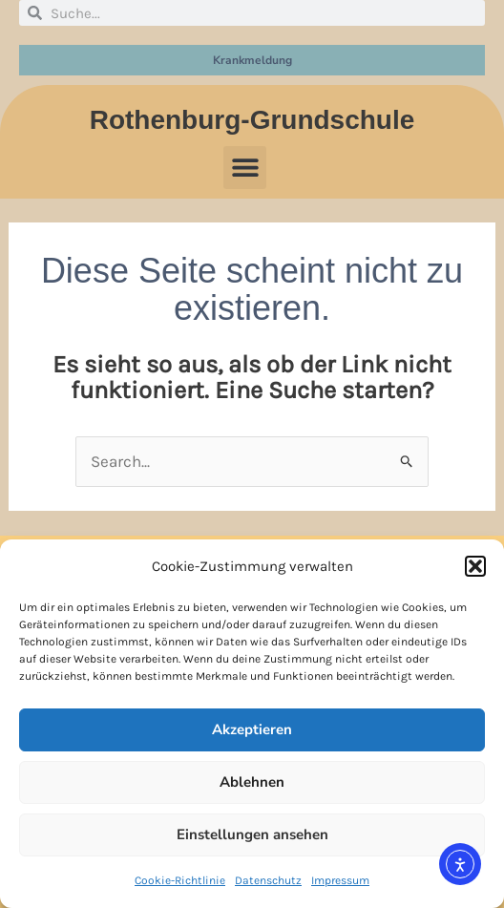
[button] (475, 566)
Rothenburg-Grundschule (252, 120)
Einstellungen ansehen (252, 834)
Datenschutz (268, 880)
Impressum (340, 880)
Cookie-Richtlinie (180, 880)
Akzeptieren (252, 729)
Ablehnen (252, 782)
